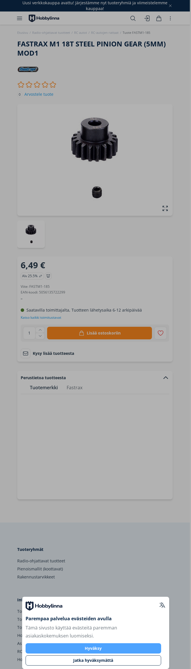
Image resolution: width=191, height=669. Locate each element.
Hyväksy (93, 648)
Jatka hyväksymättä (93, 660)
